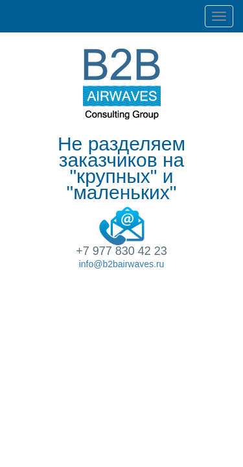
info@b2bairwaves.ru (122, 264)
